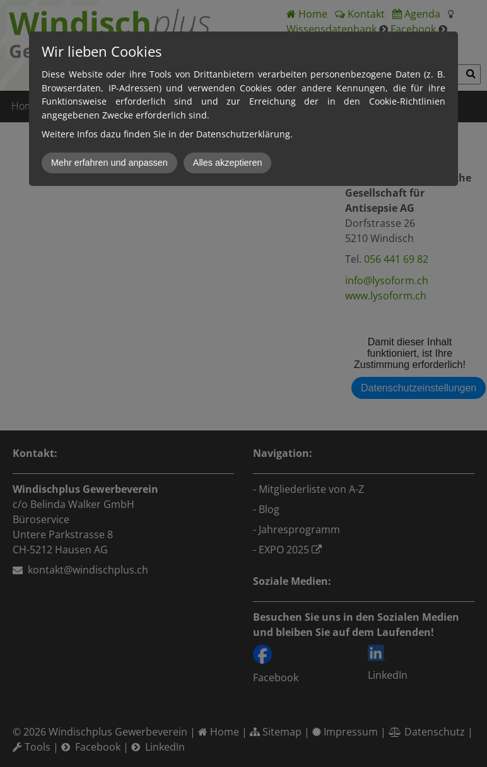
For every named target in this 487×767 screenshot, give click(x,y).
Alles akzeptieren (227, 163)
